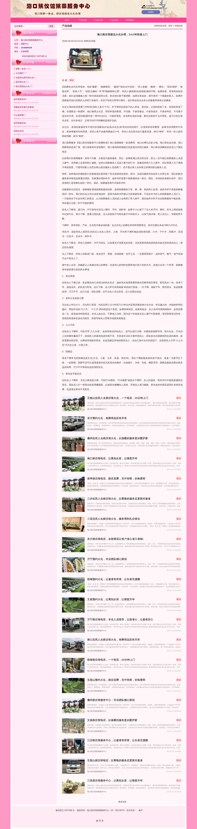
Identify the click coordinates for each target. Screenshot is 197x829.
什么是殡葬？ (20, 115)
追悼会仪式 (19, 131)
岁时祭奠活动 (20, 123)
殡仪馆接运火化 (23, 86)
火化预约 (20, 73)
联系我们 (130, 20)
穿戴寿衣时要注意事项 (24, 107)
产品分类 (98, 20)
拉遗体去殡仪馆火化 (25, 78)
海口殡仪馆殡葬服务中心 (97, 409)
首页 (67, 20)
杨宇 (141, 810)
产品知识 (114, 20)
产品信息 (82, 20)
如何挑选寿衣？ (21, 99)
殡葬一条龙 (21, 69)
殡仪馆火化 (21, 82)
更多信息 (122, 802)
